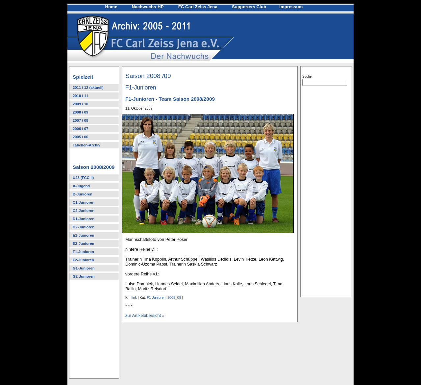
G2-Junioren (84, 276)
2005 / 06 (80, 137)
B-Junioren (82, 194)
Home (111, 6)
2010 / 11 (80, 96)
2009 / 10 (80, 104)
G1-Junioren (84, 268)
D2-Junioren (83, 227)
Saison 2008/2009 (93, 167)
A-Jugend (81, 186)
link (134, 297)
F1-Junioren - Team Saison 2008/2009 (170, 99)
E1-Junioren (83, 235)
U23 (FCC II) (83, 178)
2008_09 (174, 297)
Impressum (291, 6)
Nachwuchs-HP (148, 6)
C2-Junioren (83, 211)
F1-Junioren (83, 252)
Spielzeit (83, 77)
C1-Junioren (83, 202)
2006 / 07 (80, 129)
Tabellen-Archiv (86, 145)
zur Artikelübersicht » (144, 315)
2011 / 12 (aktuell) (88, 88)
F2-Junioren (83, 260)
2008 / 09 (80, 112)
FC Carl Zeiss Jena (197, 6)
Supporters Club (249, 6)
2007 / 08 (80, 120)
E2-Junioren (83, 243)
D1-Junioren (83, 219)
